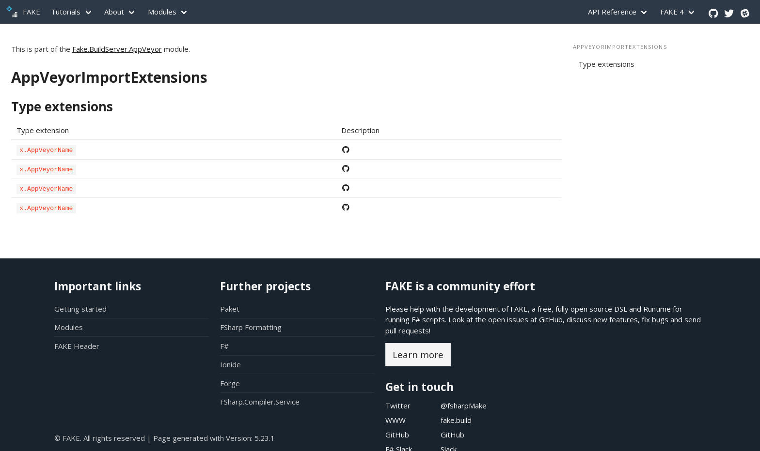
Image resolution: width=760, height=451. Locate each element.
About (114, 11)
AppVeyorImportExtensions (109, 77)
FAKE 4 (672, 11)
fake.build (456, 420)
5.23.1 (264, 438)
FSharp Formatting (251, 327)
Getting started (80, 309)
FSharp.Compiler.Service (260, 401)
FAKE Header (76, 346)
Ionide (230, 364)
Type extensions (62, 106)
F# (224, 346)
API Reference (612, 11)
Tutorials (65, 11)
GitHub (551, 319)
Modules (162, 11)
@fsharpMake (464, 405)
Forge (230, 383)
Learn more (418, 354)
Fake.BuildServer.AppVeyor (117, 49)
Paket (229, 309)
